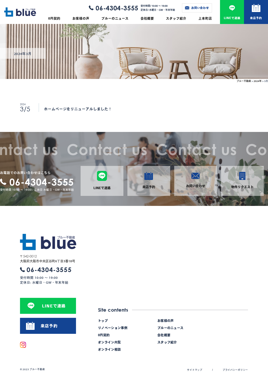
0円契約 (54, 18)
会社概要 (147, 18)
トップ (103, 320)
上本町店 (205, 18)
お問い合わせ (197, 7)
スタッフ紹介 (176, 18)
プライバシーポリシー (235, 370)
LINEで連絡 (232, 18)
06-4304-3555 (117, 8)
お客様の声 (80, 18)
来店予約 (256, 18)
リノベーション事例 (112, 327)
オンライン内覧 (109, 342)
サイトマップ (194, 370)
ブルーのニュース (115, 18)
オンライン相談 (109, 349)
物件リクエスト (242, 180)
